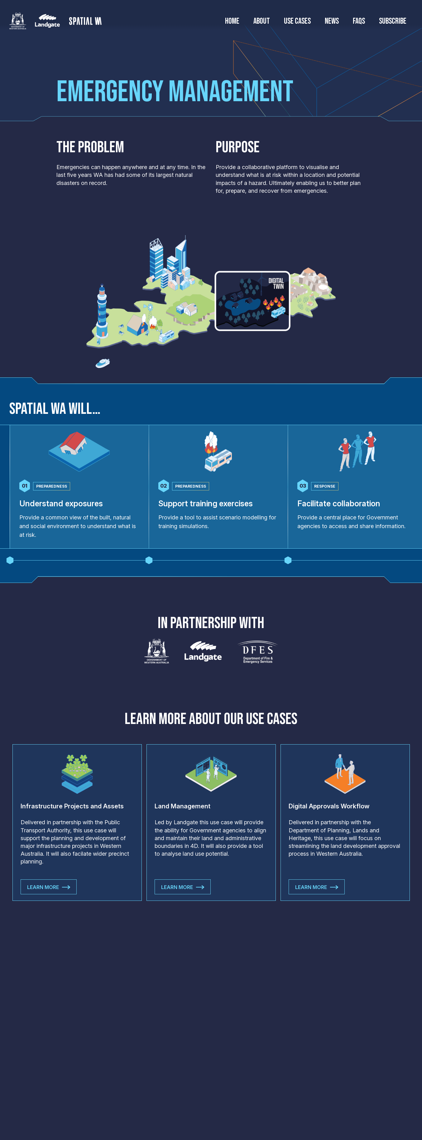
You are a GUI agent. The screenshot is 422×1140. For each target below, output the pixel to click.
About (261, 21)
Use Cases (297, 21)
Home (232, 21)
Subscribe (392, 21)
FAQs (359, 21)
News (332, 21)
